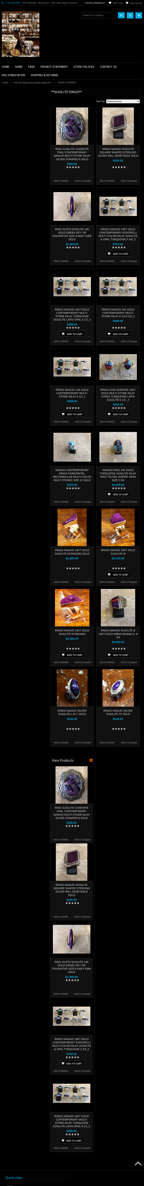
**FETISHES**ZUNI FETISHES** (20, 145)
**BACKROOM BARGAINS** (18, 100)
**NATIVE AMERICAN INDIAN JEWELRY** (32, 83)
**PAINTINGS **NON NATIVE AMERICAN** (19, 115)
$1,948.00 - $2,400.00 (15, 263)
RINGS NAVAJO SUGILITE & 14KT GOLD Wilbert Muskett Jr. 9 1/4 (118, 634)
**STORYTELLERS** (14, 214)
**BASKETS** (11, 107)
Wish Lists (118, 3)
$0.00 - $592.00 (12, 238)
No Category (10, 220)
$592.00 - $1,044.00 (14, 244)
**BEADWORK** (12, 123)
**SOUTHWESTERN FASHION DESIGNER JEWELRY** (19, 197)
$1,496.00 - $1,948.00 (15, 257)
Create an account (69, 3)
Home (5, 83)
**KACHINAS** (11, 151)
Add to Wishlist (61, 181)
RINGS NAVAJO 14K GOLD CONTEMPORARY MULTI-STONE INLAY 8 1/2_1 (72, 393)
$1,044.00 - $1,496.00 (15, 250)
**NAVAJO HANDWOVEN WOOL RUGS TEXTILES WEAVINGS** (24, 187)
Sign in (54, 3)
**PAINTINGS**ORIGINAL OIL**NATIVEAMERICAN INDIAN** (21, 178)
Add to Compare (83, 181)
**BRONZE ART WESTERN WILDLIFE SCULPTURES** (23, 130)
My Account (43, 3)
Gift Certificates (29, 3)
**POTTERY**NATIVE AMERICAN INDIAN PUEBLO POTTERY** (21, 206)
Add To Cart (118, 253)
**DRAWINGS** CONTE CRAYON (21, 138)
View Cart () (136, 3)
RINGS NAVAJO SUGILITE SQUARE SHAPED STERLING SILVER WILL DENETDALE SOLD (118, 152)
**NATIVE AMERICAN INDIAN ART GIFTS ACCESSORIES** (21, 159)
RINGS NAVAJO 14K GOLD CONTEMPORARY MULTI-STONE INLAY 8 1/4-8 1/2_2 (118, 313)
